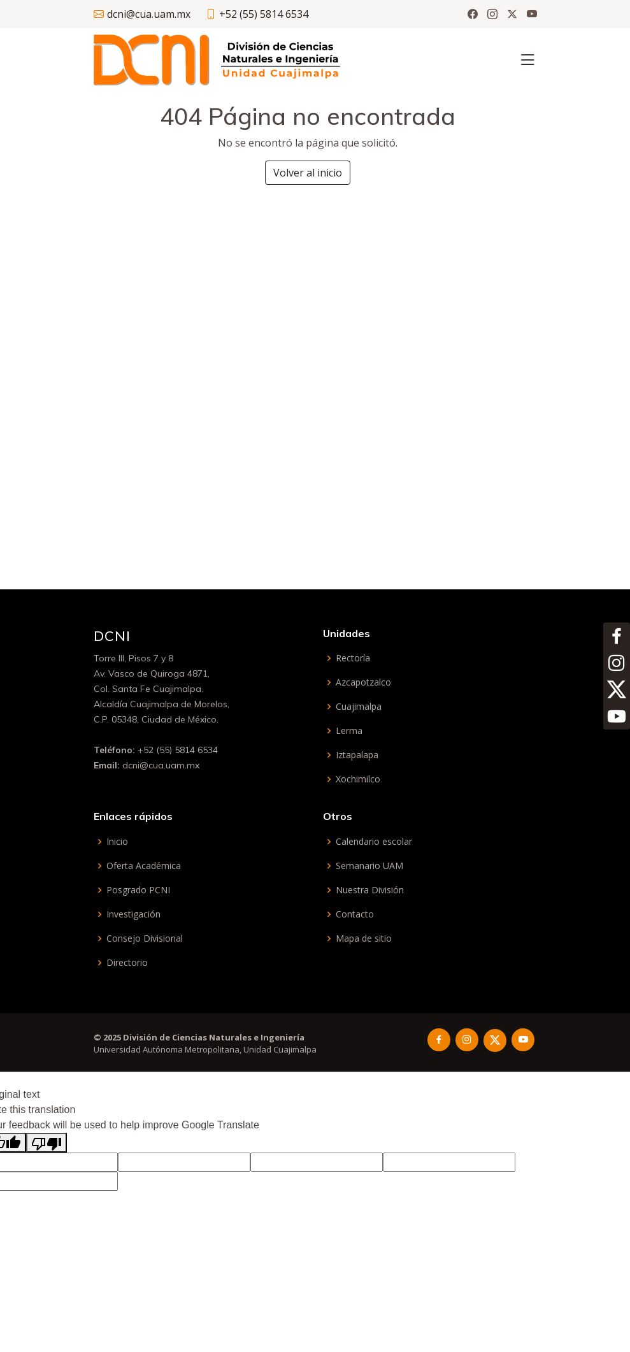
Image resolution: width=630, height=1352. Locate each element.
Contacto (355, 914)
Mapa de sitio (364, 938)
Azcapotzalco (363, 682)
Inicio (117, 841)
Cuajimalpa (359, 706)
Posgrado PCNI (138, 890)
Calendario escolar (374, 841)
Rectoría (353, 658)
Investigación (133, 914)
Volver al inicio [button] (307, 173)
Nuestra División (370, 890)
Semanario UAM (369, 865)
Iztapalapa (357, 755)
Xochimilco (358, 779)
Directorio (127, 962)
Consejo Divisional (144, 938)
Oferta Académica (143, 865)
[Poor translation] (46, 1143)
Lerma (349, 730)
